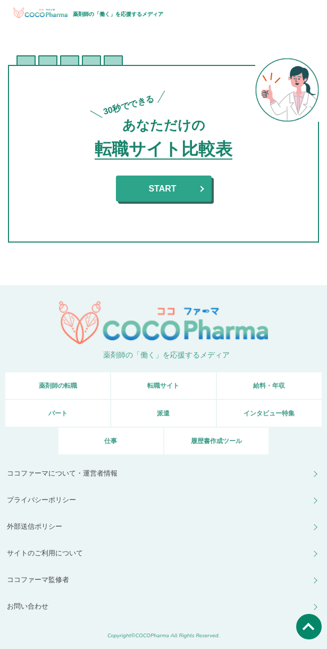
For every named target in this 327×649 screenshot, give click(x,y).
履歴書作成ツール (216, 441)
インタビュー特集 (269, 413)
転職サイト (163, 385)
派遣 (163, 413)
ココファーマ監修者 (38, 580)
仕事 (110, 441)
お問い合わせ (27, 606)
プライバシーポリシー (41, 500)
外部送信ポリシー (34, 526)
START (162, 188)
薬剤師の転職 (58, 385)
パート (58, 413)
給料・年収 (269, 385)
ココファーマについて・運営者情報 (62, 473)
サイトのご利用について (45, 553)
